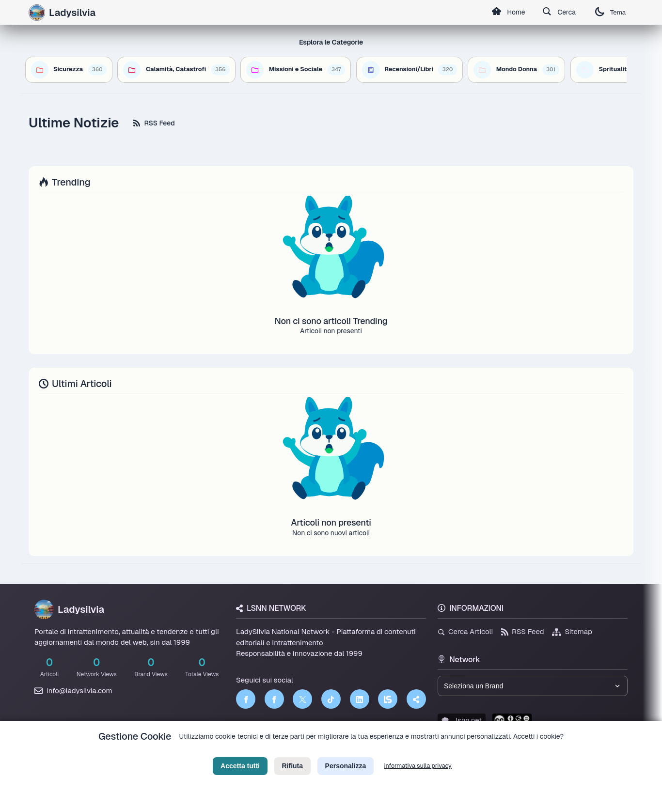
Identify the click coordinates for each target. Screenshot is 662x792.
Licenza (383, 751)
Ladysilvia (69, 609)
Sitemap (572, 631)
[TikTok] (331, 699)
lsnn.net (461, 720)
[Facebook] (245, 699)
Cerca (559, 12)
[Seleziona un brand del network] (533, 686)
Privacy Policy (286, 751)
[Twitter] (302, 699)
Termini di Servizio (339, 751)
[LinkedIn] (359, 699)
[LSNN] (387, 699)
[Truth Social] (416, 699)
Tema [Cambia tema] (610, 12)
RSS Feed (153, 123)
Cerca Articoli (465, 631)
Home (508, 12)
